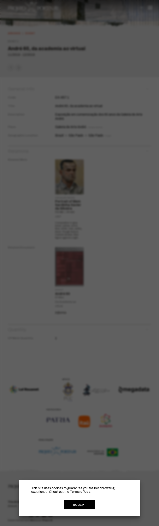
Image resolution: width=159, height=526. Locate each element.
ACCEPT (79, 504)
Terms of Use (80, 491)
